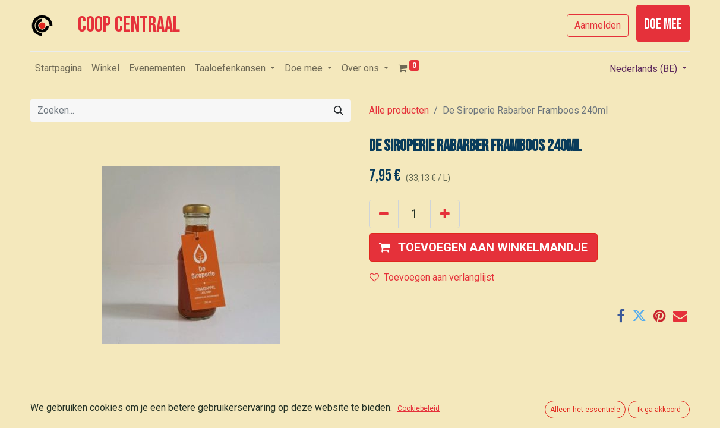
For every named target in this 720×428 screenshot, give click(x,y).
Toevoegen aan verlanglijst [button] (432, 277)
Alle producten (399, 110)
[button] (483, 247)
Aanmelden (597, 25)
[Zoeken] (338, 110)
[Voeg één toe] (445, 214)
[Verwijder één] (384, 214)
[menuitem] (58, 68)
